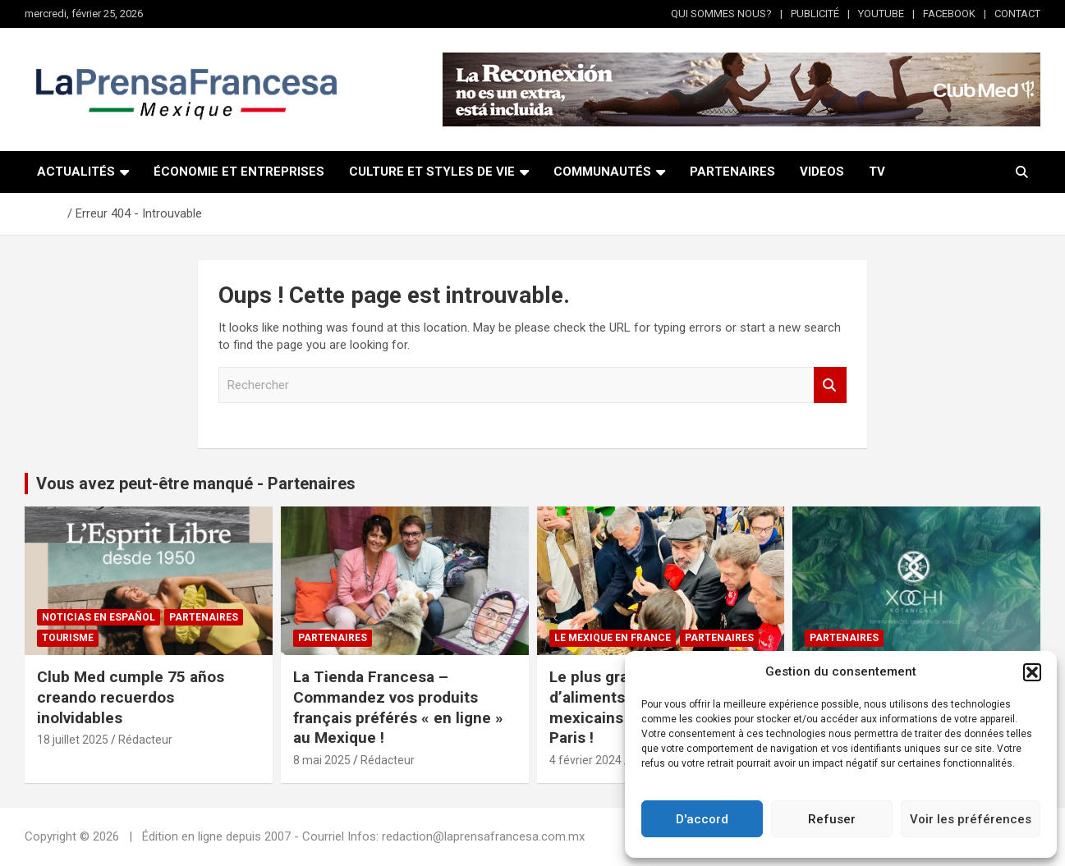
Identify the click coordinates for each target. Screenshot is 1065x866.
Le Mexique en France (612, 638)
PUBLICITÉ (815, 13)
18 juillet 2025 (72, 739)
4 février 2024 (585, 760)
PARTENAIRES (732, 171)
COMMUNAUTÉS (602, 171)
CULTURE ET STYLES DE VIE (432, 171)
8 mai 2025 (322, 760)
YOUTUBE (881, 13)
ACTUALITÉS (76, 171)
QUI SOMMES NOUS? (721, 13)
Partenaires (203, 617)
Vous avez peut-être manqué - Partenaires (196, 483)
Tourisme (68, 638)
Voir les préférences (970, 819)
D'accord (702, 819)
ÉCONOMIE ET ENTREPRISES (239, 171)
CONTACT (1017, 13)
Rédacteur (145, 739)
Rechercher (830, 385)
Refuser (832, 819)
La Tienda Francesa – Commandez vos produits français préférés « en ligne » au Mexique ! (398, 707)
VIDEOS (822, 171)
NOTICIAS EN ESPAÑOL (98, 617)
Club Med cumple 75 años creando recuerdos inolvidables (130, 696)
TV (877, 171)
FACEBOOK (949, 13)
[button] (1032, 672)
